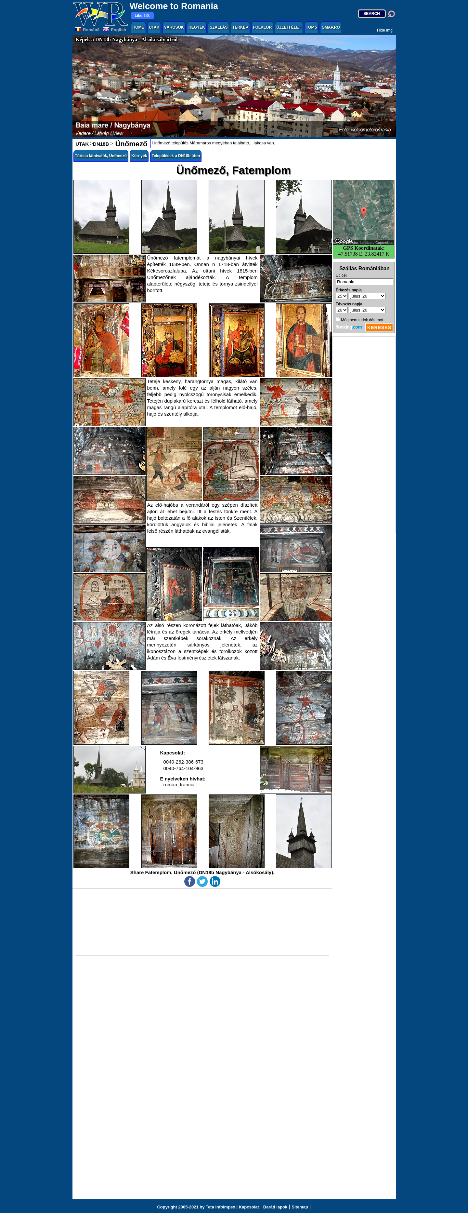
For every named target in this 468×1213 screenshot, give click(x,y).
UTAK (154, 27)
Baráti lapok (275, 1207)
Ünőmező (130, 144)
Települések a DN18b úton (176, 155)
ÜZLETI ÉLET (289, 27)
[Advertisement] (364, 434)
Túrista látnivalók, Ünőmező (101, 155)
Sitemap (300, 1207)
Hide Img (385, 30)
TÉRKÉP (240, 27)
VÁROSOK (174, 27)
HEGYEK (196, 27)
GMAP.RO (331, 27)
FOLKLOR (262, 27)
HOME (138, 27)
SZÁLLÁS (219, 27)
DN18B (101, 144)
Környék (139, 155)
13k (142, 15)
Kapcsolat (249, 1207)
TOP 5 (311, 27)
